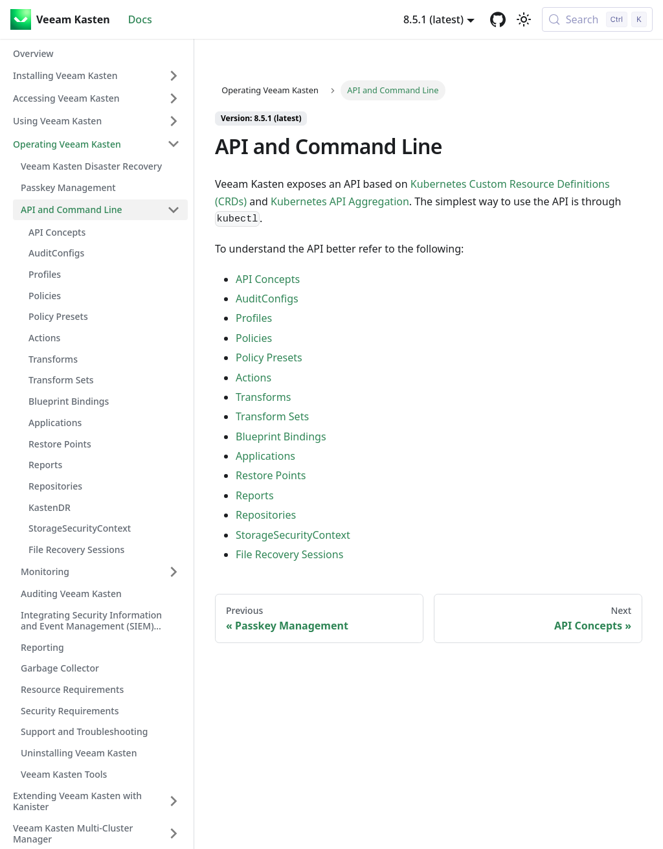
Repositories (266, 515)
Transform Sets (272, 416)
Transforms (263, 397)
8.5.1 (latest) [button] (433, 19)
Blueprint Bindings (281, 436)
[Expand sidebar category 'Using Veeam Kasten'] (173, 121)
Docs (140, 19)
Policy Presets (269, 357)
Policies (254, 338)
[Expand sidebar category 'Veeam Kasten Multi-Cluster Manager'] (173, 834)
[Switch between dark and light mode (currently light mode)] (523, 19)
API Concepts (268, 279)
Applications (265, 456)
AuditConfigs (267, 298)
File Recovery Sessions (289, 554)
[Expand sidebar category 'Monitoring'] (173, 571)
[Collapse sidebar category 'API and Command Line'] (173, 209)
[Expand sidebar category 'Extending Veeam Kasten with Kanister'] (173, 801)
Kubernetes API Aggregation (340, 201)
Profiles (254, 318)
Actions (253, 377)
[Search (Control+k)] (597, 19)
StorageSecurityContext (293, 535)
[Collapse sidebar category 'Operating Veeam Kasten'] (173, 143)
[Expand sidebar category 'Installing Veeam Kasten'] (173, 75)
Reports (255, 495)
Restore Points (271, 475)
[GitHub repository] (497, 19)
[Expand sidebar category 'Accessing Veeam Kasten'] (173, 98)
